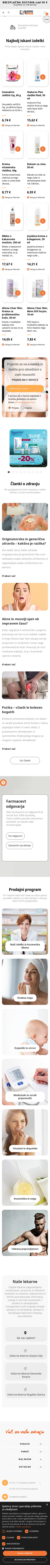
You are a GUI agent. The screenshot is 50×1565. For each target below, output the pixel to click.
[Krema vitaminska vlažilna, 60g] (12, 162)
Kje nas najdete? (26, 1334)
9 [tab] (41, 472)
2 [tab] (13, 472)
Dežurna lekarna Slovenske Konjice (26, 1371)
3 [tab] (17, 472)
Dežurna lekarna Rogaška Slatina (26, 1390)
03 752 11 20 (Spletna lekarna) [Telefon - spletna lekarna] (22, 1482)
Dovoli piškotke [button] (25, 1553)
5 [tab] (25, 472)
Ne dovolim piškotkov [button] (25, 1560)
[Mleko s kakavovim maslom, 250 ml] (12, 234)
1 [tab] (9, 472)
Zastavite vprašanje (19, 845)
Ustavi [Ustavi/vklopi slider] (47, 19)
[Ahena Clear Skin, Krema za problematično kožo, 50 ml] (12, 308)
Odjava (28, 407)
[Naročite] (25, 388)
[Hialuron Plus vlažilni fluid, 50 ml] (37, 90)
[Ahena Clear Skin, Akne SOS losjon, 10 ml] (37, 308)
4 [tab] (21, 472)
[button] (25, 1548)
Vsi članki (25, 760)
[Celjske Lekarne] (26, 12)
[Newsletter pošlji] (40, 388)
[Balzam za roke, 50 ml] (37, 162)
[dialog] (25, 1533)
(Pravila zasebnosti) (25, 402)
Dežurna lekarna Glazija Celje (26, 1352)
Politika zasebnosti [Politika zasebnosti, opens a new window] (23, 1527)
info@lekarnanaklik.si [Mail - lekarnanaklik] (18, 1497)
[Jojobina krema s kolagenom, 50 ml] (37, 234)
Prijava (15, 407)
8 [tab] (37, 472)
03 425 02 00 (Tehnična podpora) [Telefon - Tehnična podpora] (23, 1488)
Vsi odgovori (15, 835)
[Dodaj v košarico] (18, 77)
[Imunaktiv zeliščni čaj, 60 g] (12, 90)
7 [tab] (33, 472)
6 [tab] (29, 472)
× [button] (47, 1505)
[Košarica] (44, 12)
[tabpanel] (28, 448)
